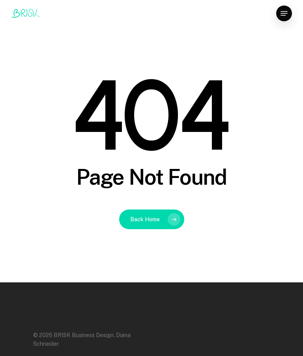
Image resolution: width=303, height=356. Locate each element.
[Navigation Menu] (284, 13)
